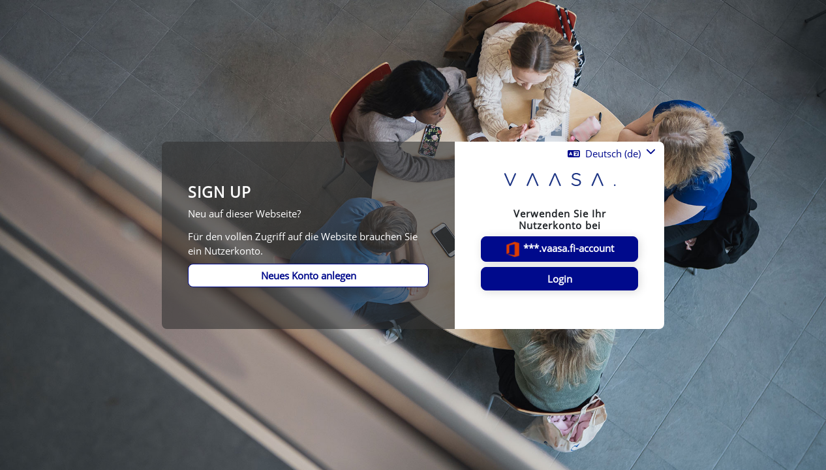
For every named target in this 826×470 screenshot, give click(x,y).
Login (559, 278)
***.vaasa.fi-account (559, 249)
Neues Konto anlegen (308, 275)
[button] (611, 154)
